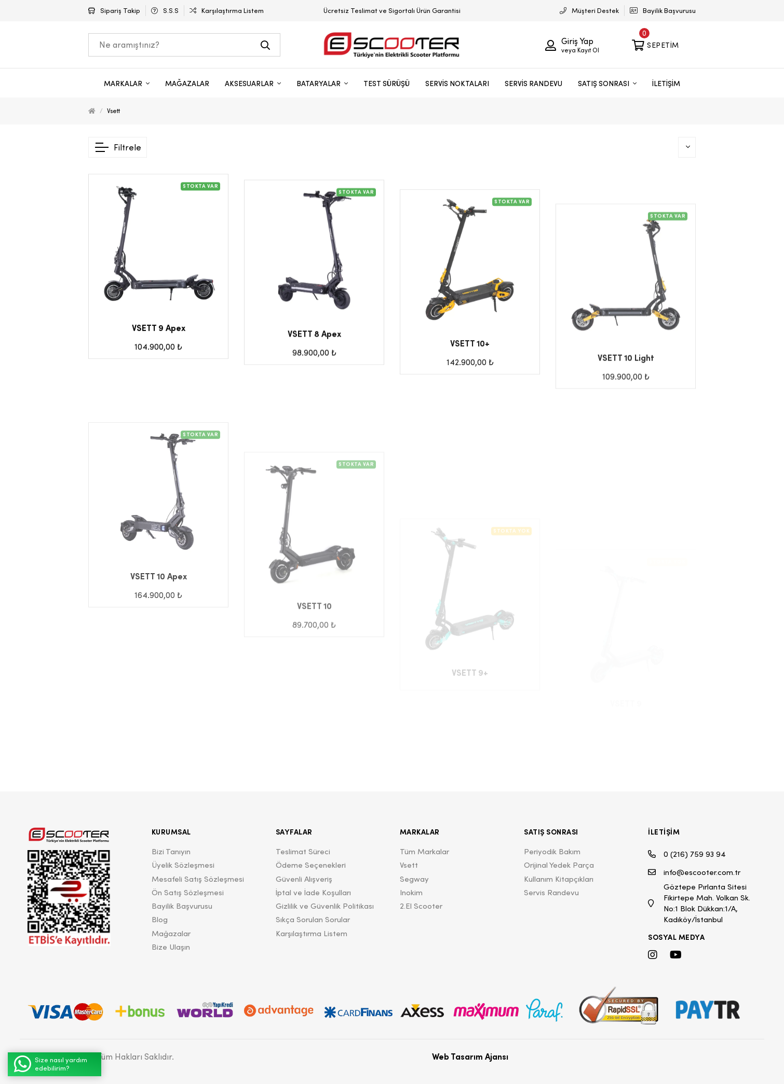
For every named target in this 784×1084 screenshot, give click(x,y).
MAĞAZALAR (187, 83)
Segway (414, 879)
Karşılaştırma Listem (311, 933)
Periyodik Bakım (552, 851)
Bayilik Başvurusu (182, 906)
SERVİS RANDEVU (533, 83)
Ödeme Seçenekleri (311, 865)
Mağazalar (171, 933)
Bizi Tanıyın (171, 851)
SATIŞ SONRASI (604, 83)
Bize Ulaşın (171, 947)
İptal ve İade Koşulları (313, 892)
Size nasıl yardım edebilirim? (50, 1064)
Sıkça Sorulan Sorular (313, 919)
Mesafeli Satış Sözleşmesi (198, 879)
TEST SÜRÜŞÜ (386, 83)
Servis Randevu (551, 892)
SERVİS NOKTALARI (457, 83)
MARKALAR (124, 83)
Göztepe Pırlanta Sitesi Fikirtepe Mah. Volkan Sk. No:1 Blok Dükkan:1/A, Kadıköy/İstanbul (699, 903)
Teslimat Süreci (303, 851)
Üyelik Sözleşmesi (183, 865)
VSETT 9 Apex (158, 349)
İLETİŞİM (666, 83)
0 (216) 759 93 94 (687, 854)
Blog (160, 919)
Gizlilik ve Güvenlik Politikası (325, 906)
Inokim (411, 892)
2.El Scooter (421, 906)
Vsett (113, 111)
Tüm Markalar (424, 851)
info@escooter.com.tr (694, 872)
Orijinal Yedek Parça (559, 865)
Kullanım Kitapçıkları (558, 879)
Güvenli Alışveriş (304, 879)
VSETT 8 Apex (314, 367)
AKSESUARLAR (250, 83)
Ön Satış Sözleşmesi (188, 892)
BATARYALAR (319, 83)
